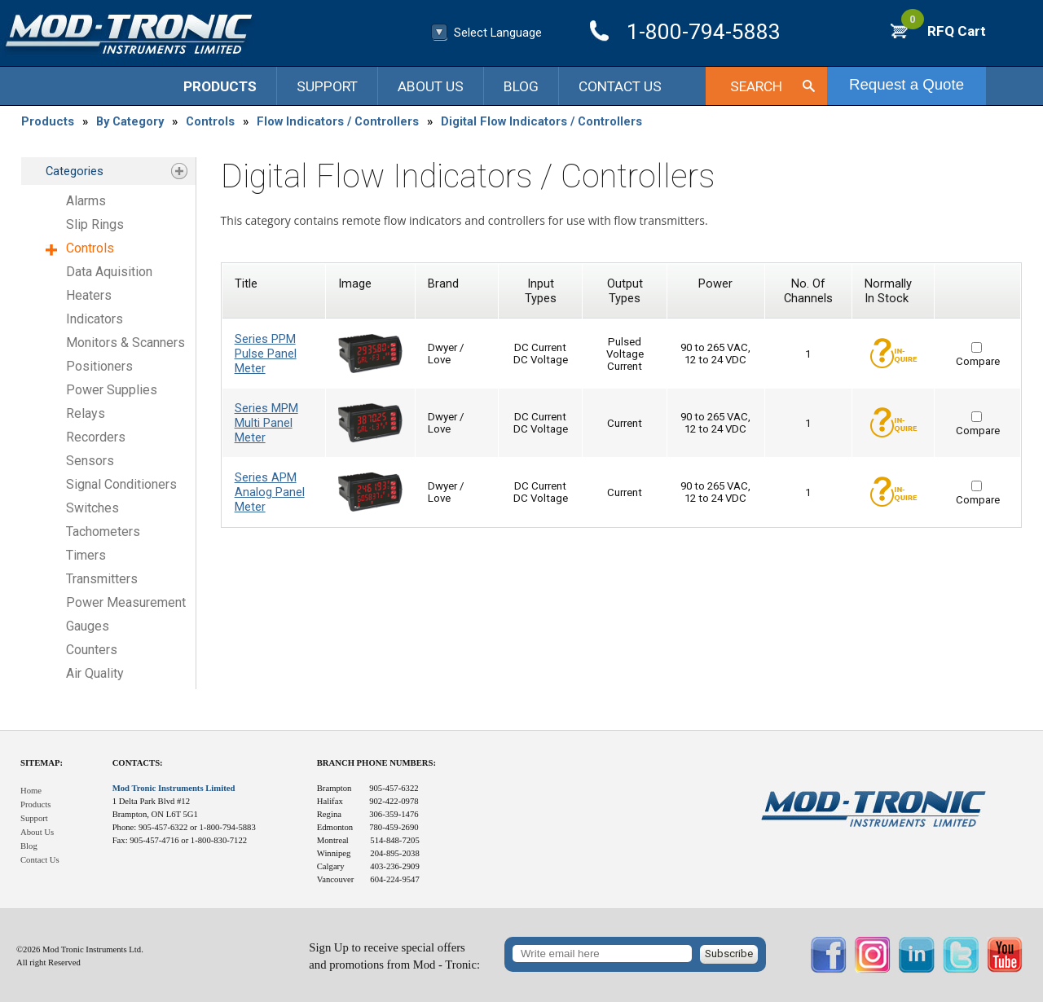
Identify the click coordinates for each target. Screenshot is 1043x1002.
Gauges (87, 626)
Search (756, 86)
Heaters (89, 295)
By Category (130, 121)
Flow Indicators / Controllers (338, 121)
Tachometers (103, 531)
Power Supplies (111, 390)
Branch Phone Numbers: (376, 762)
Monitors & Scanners (125, 342)
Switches (92, 508)
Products (220, 86)
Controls (210, 121)
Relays (85, 413)
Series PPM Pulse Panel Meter (266, 354)
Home (31, 790)
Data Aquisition (109, 271)
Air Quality (95, 673)
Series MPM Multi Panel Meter (266, 423)
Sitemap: (41, 762)
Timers (86, 555)
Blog (521, 86)
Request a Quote (906, 84)
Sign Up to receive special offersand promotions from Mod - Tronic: (394, 956)
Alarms (86, 201)
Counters (91, 649)
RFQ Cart (943, 31)
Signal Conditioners (121, 484)
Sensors (90, 460)
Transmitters (102, 579)
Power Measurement (126, 602)
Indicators (94, 319)
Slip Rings (95, 224)
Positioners (99, 366)
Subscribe (729, 953)
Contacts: (137, 762)
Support (327, 86)
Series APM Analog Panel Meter (270, 492)
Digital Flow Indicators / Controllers (541, 121)
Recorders (95, 437)
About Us (431, 86)
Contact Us (620, 86)
